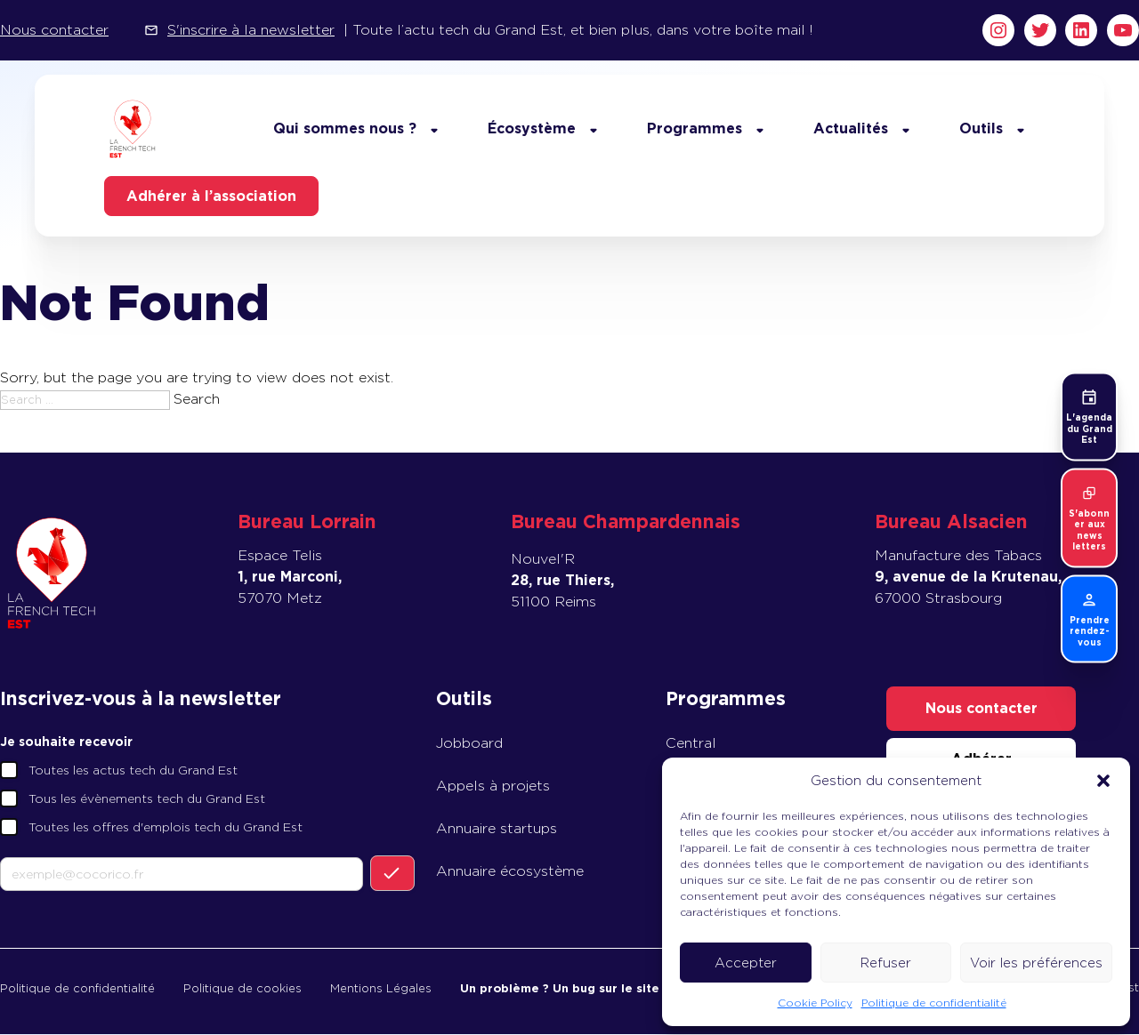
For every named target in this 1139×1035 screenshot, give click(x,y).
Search (197, 399)
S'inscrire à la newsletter (251, 29)
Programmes (691, 128)
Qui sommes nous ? (342, 128)
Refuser (885, 963)
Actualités (848, 128)
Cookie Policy (815, 1002)
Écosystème (529, 128)
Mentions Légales (381, 988)
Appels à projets (493, 786)
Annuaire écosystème (510, 871)
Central (691, 743)
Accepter (746, 963)
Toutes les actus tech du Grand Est (133, 771)
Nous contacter (54, 29)
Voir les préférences (1036, 963)
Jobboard (469, 743)
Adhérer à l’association (214, 196)
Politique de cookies (242, 988)
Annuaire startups (496, 829)
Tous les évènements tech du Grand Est (146, 799)
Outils (978, 128)
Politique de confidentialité (933, 1002)
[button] (1103, 781)
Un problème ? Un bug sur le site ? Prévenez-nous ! (616, 988)
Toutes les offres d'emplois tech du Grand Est (165, 828)
